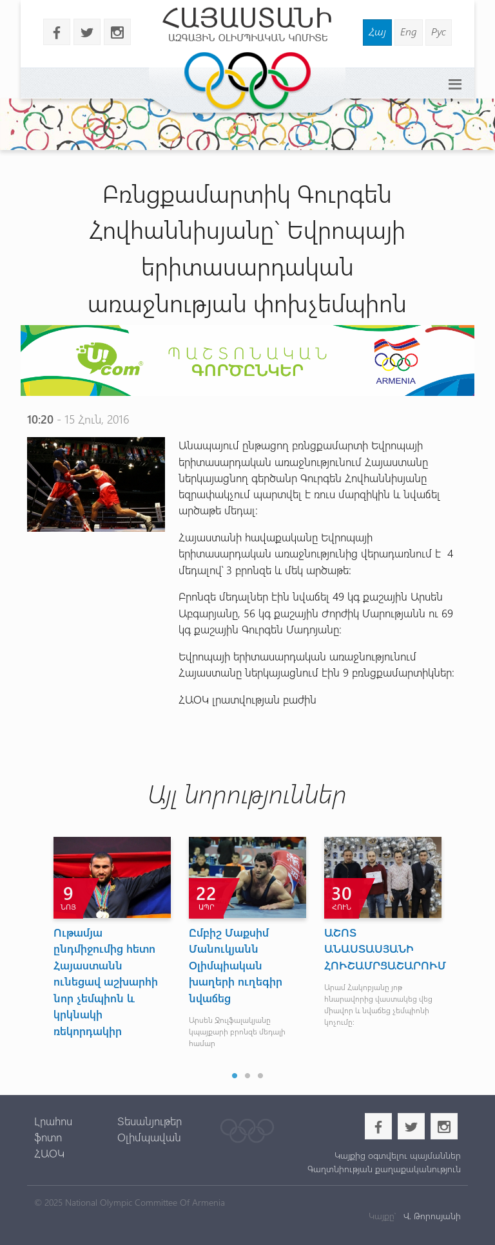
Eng (408, 31)
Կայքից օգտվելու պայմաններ (398, 1155)
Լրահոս (53, 1121)
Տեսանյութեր (149, 1121)
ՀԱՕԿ (49, 1153)
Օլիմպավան (149, 1137)
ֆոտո (48, 1137)
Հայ (377, 31)
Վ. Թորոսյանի (431, 1216)
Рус (438, 31)
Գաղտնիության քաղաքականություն (384, 1169)
